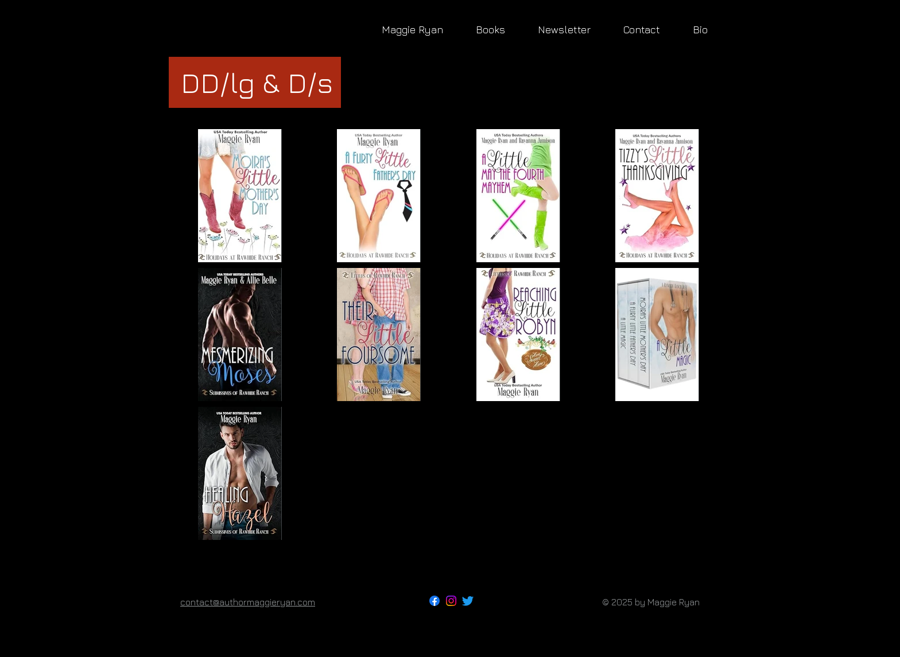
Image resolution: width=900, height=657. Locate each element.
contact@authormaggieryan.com (247, 602)
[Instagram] (451, 601)
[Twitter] (468, 601)
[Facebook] (434, 601)
